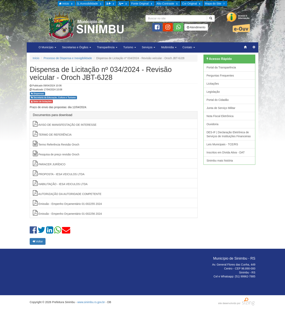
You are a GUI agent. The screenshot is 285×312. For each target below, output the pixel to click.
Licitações (213, 83)
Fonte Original (142, 4)
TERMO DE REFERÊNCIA (52, 133)
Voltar (37, 241)
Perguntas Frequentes (220, 75)
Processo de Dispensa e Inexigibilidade (68, 58)
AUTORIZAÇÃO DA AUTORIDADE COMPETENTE (67, 193)
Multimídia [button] (169, 47)
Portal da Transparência (221, 67)
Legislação (213, 91)
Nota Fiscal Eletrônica (220, 116)
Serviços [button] (148, 47)
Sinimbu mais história (220, 160)
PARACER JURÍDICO (49, 163)
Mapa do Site (215, 4)
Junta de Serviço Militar (221, 108)
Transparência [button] (107, 47)
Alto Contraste (168, 4)
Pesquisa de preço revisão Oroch (56, 153)
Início (66, 4)
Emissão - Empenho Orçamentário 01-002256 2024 (67, 213)
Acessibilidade (90, 4)
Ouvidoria (212, 124)
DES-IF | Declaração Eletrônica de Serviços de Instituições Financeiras (229, 134)
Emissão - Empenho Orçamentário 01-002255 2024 (67, 203)
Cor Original (191, 4)
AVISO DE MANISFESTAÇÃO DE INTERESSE (64, 124)
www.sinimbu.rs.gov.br (91, 302)
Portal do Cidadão (218, 99)
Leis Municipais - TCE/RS (222, 144)
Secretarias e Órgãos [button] (76, 47)
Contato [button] (188, 47)
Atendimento (196, 27)
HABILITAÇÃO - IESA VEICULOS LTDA (60, 183)
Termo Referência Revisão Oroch (56, 143)
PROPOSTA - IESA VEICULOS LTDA (59, 173)
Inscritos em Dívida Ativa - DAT (226, 152)
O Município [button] (47, 47)
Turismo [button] (129, 47)
